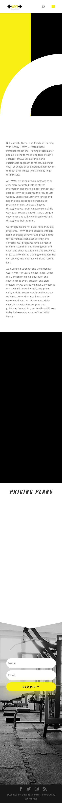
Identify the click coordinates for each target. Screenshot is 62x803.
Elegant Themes (30, 794)
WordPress (31, 798)
